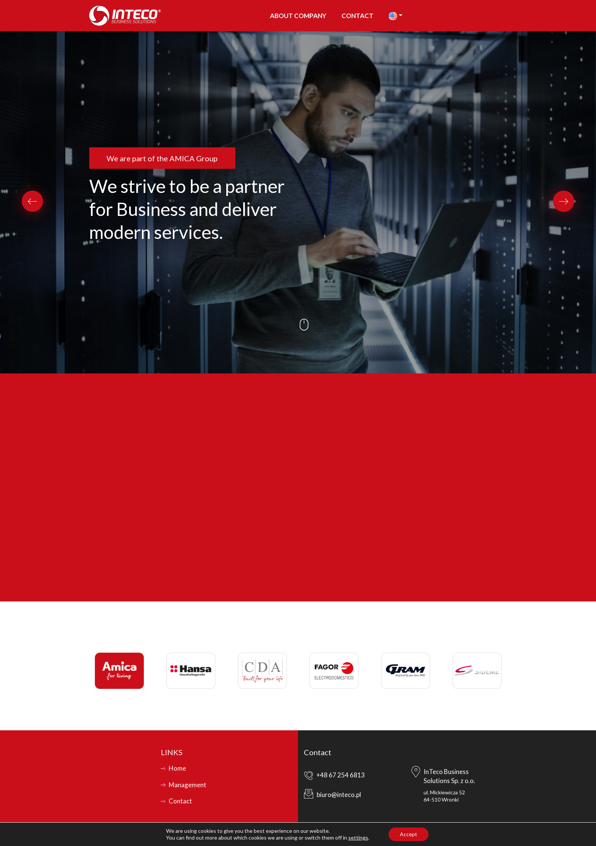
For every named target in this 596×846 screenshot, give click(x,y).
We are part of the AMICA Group (162, 158)
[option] (298, 202)
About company (298, 16)
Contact (357, 16)
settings (358, 837)
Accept (408, 834)
